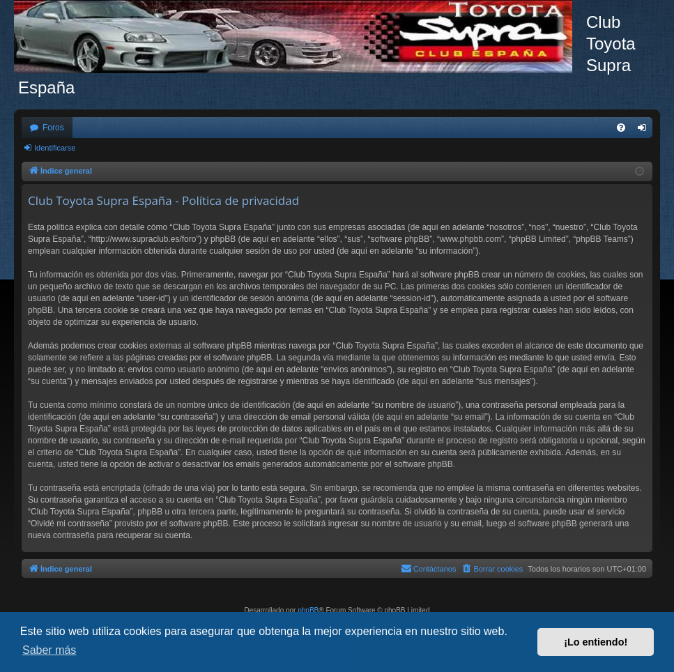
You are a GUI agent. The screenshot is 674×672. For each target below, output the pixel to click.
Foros (53, 127)
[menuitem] (621, 127)
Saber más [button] (49, 650)
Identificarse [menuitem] (645, 130)
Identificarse (54, 148)
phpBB (308, 610)
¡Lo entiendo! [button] (595, 642)
